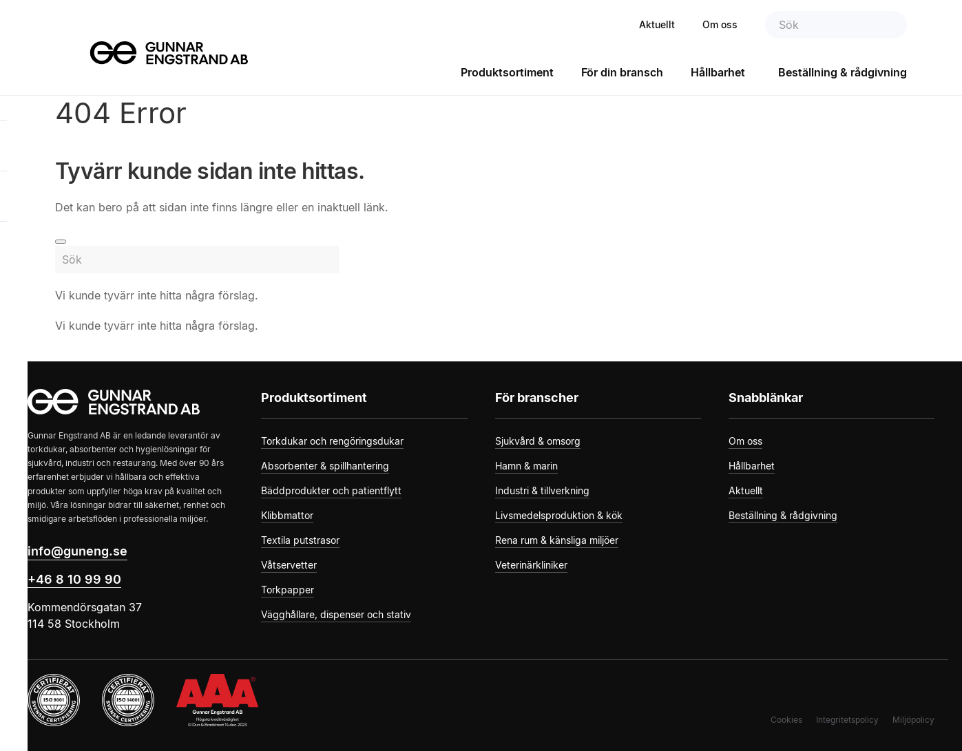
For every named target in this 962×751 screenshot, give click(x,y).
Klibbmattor (287, 515)
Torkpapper (287, 589)
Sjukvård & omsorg (538, 441)
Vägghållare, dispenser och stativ (336, 614)
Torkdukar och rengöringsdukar (332, 441)
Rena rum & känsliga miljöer (556, 540)
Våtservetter (289, 565)
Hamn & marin (526, 466)
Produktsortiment (507, 72)
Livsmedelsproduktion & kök (559, 515)
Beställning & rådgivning (842, 72)
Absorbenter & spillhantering (325, 466)
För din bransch (622, 72)
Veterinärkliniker (531, 565)
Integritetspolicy (847, 720)
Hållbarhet (718, 72)
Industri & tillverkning (542, 490)
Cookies (786, 720)
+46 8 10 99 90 (74, 579)
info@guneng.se (77, 551)
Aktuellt (657, 24)
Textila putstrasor (300, 540)
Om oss (720, 24)
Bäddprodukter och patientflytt (331, 490)
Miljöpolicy (913, 720)
